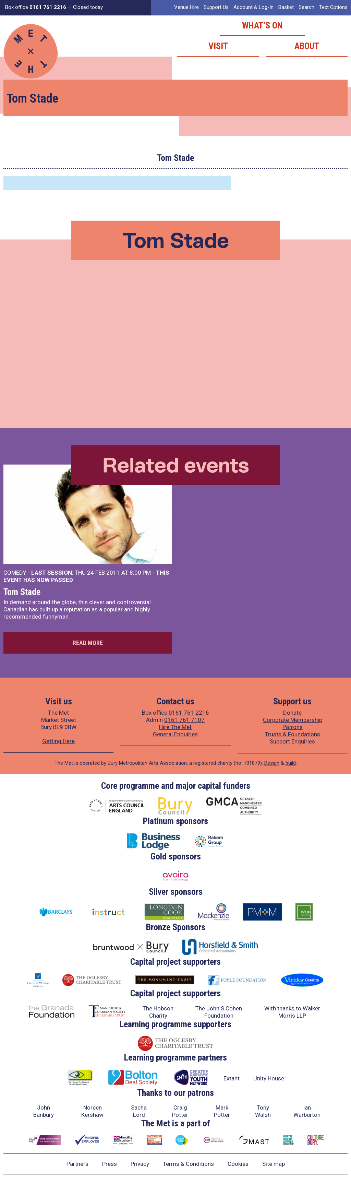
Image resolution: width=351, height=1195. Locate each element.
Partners (77, 1163)
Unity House (268, 1078)
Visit (218, 46)
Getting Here (58, 741)
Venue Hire (186, 7)
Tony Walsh (263, 1111)
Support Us (216, 7)
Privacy (140, 1163)
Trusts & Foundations (292, 734)
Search (306, 7)
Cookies (238, 1163)
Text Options (333, 7)
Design (271, 763)
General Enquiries (175, 734)
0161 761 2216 (189, 712)
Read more (88, 642)
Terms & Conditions (188, 1163)
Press (109, 1163)
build (291, 763)
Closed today (88, 7)
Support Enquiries (292, 741)
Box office (35, 7)
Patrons (292, 727)
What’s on (262, 25)
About (306, 46)
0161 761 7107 (184, 719)
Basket (286, 7)
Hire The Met (175, 727)
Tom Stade (21, 592)
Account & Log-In (253, 7)
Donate (292, 712)
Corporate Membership (292, 719)
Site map (273, 1163)
